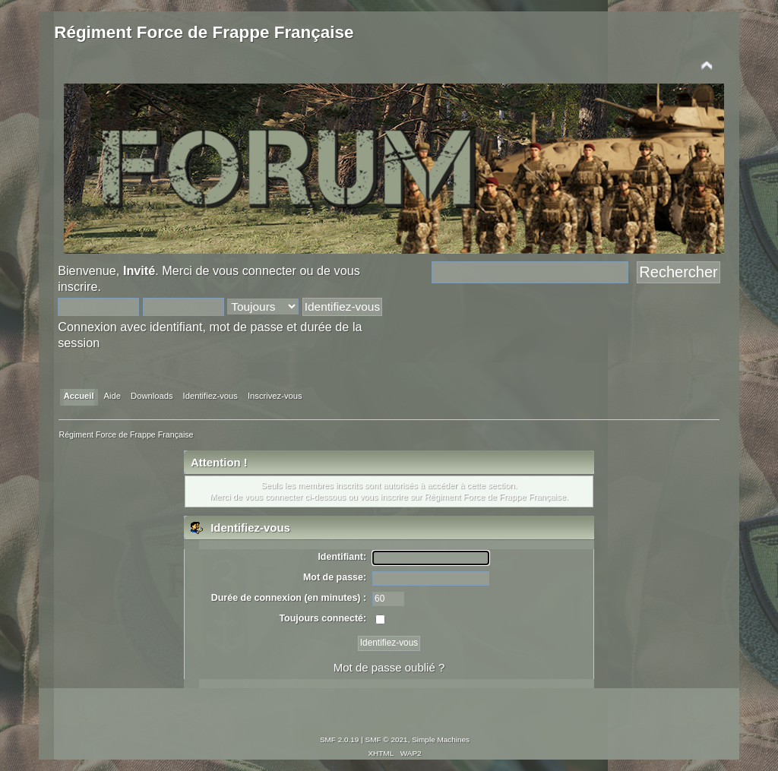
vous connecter (254, 270)
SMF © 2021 (386, 739)
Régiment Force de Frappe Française (203, 32)
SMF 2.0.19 (339, 739)
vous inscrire (384, 496)
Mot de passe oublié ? (389, 667)
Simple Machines (441, 739)
